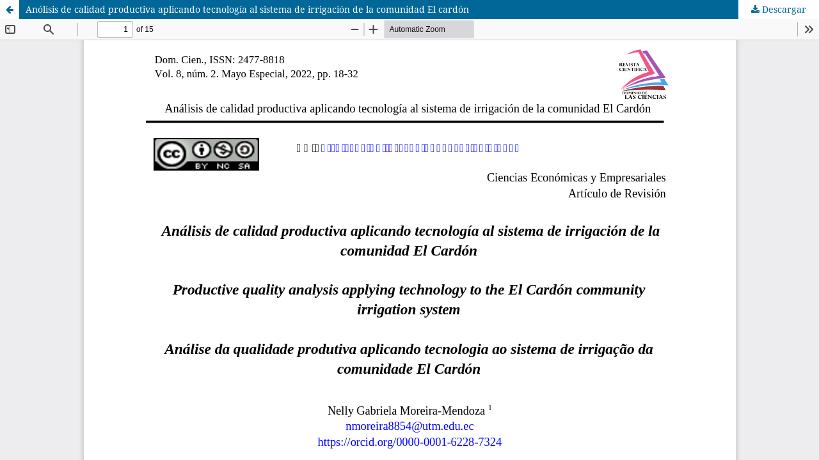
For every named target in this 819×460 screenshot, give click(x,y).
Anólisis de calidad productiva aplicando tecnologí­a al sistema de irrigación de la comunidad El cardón (247, 9)
